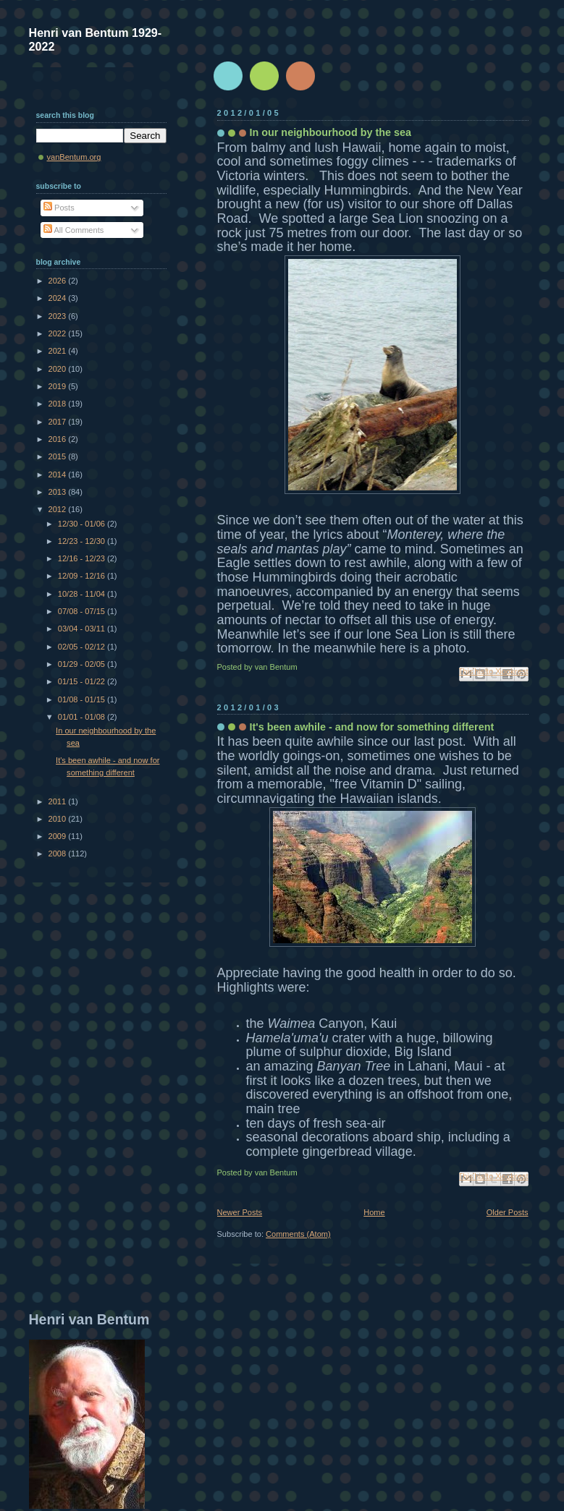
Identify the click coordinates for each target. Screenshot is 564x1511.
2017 (59, 421)
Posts (59, 207)
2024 (59, 298)
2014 (59, 474)
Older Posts (508, 1212)
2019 (59, 386)
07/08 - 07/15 (82, 611)
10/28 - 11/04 (82, 593)
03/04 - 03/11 (82, 628)
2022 (59, 333)
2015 (59, 456)
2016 (59, 439)
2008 (59, 853)
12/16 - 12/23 (82, 558)
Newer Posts (240, 1212)
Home (373, 1212)
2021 (59, 350)
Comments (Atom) (298, 1234)
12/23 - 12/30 (82, 541)
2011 (59, 801)
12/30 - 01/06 (82, 523)
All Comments (73, 230)
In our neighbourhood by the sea (330, 132)
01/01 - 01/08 (82, 716)
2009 (59, 836)
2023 (59, 316)
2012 (59, 509)
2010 (59, 818)
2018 (59, 403)
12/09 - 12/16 (82, 575)
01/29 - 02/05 (82, 664)
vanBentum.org (74, 157)
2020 (59, 369)
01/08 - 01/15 (82, 699)
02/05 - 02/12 (82, 646)
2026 (59, 280)
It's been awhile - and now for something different (372, 727)
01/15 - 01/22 (82, 681)
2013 (59, 492)
